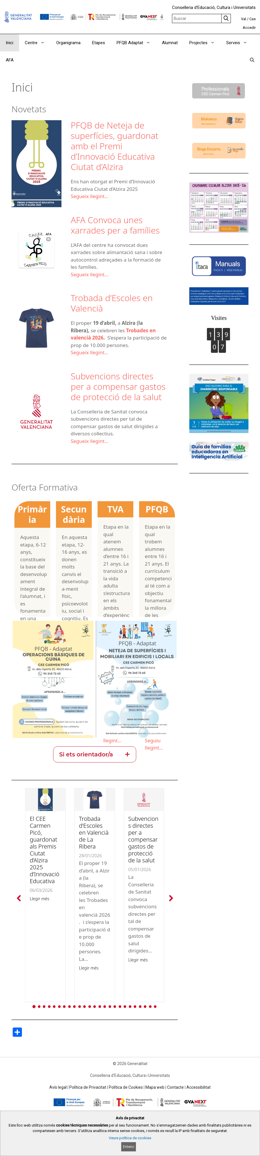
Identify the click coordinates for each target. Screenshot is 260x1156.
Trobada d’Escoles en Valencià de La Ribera (94, 832)
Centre (37, 42)
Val (243, 19)
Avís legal (58, 1087)
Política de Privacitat (87, 1087)
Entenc (128, 1146)
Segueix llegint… (90, 196)
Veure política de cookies (130, 1138)
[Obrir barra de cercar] (252, 60)
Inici (9, 42)
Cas (252, 19)
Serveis (239, 42)
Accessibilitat (198, 1087)
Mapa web (154, 1087)
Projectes (204, 42)
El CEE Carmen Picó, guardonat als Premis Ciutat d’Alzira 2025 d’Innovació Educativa (44, 850)
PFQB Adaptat (136, 42)
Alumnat (170, 42)
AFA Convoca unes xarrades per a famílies (115, 225)
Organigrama (68, 42)
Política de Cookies (126, 1087)
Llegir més (39, 898)
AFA (10, 60)
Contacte (175, 1087)
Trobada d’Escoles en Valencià (112, 303)
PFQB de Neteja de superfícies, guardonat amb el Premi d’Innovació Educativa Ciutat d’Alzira (114, 146)
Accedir (249, 27)
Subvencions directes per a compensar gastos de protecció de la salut (118, 386)
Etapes (98, 42)
